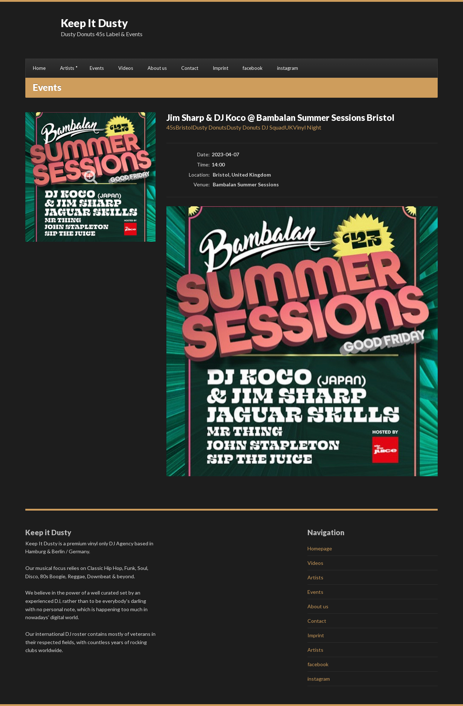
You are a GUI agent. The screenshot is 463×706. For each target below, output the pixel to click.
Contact (189, 68)
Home (39, 68)
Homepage (319, 548)
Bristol (183, 127)
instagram (287, 68)
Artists (67, 68)
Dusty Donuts (209, 127)
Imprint (220, 68)
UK (289, 127)
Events (97, 68)
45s (170, 127)
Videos (125, 68)
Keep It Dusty (94, 22)
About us (157, 68)
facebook (253, 68)
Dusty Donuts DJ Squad (255, 127)
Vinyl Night (307, 127)
